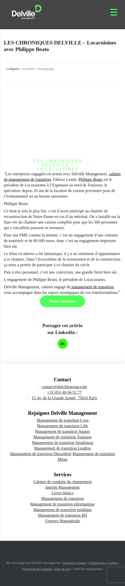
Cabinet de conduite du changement (62, 482)
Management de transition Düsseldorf (40, 454)
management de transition (92, 287)
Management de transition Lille (62, 426)
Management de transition (62, 498)
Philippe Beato (90, 179)
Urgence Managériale (62, 521)
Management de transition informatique (62, 504)
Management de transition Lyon (63, 420)
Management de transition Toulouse (62, 437)
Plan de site (62, 569)
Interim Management (62, 487)
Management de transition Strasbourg (62, 442)
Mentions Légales (74, 563)
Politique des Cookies (103, 563)
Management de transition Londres (62, 448)
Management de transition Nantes (62, 431)
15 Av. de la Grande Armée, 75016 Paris (64, 398)
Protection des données (37, 569)
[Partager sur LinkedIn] (63, 344)
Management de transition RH (62, 515)
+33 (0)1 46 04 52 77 (64, 392)
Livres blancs (63, 493)
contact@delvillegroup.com (64, 387)
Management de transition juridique (62, 510)
